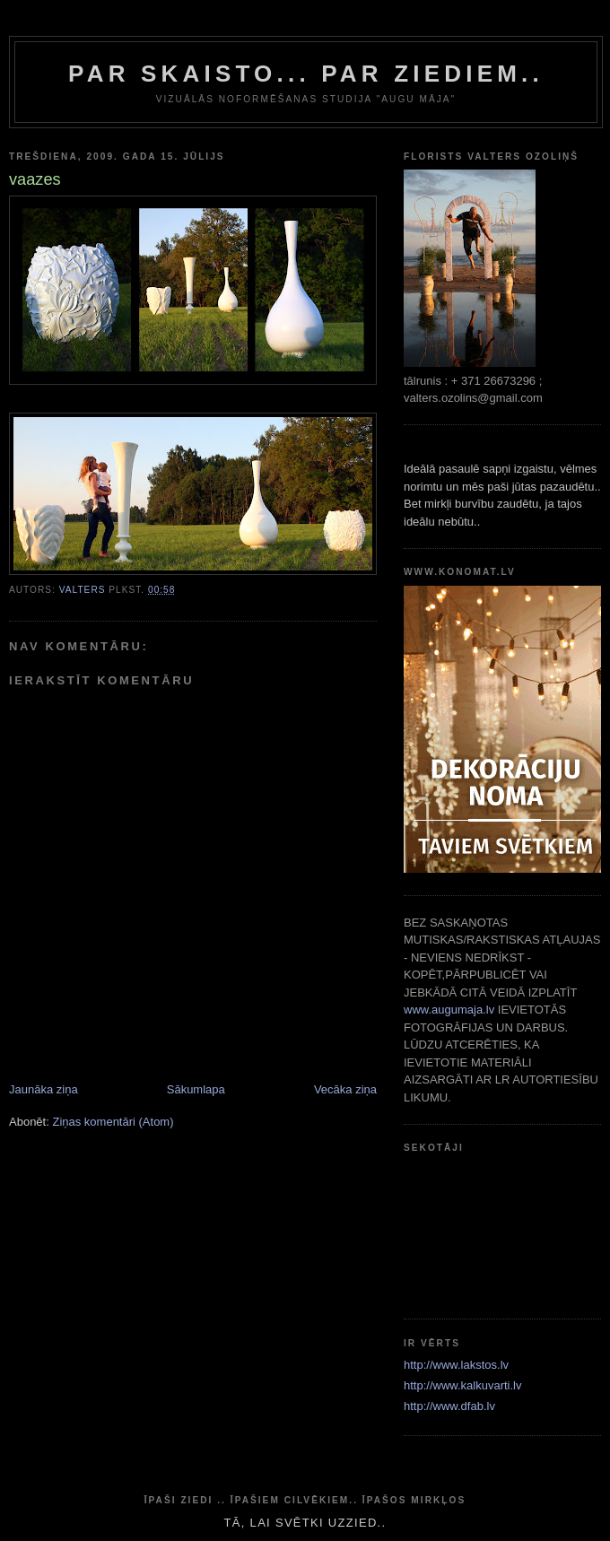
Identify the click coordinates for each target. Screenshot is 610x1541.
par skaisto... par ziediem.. (306, 73)
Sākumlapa (196, 1089)
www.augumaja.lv (449, 1009)
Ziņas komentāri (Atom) (112, 1121)
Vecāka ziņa (345, 1089)
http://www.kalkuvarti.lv (463, 1385)
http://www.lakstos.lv (456, 1364)
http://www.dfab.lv (449, 1406)
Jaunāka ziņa (43, 1089)
